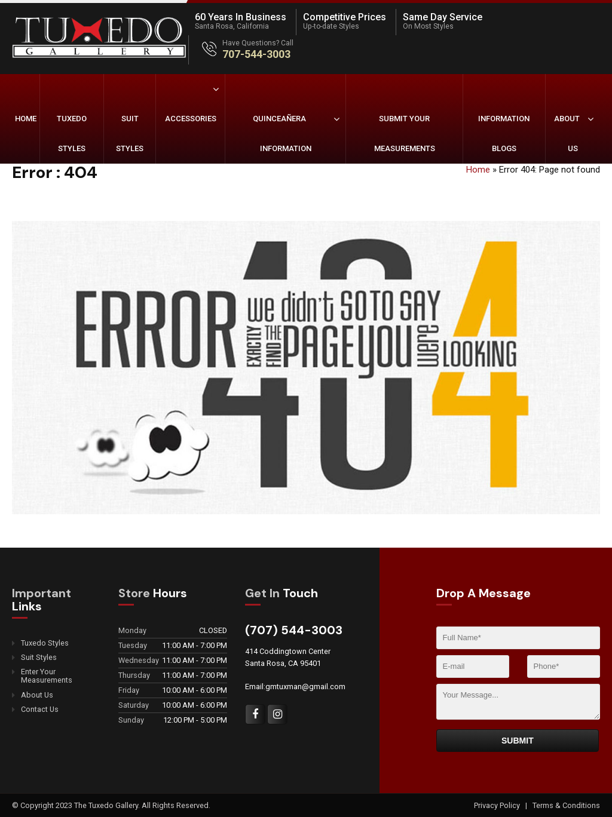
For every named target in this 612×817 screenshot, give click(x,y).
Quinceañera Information (282, 133)
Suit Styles (129, 133)
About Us (567, 133)
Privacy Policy (498, 805)
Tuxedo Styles (72, 133)
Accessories (190, 118)
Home (25, 118)
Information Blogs (504, 133)
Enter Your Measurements (46, 676)
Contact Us (40, 709)
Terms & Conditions (566, 805)
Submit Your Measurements (404, 133)
